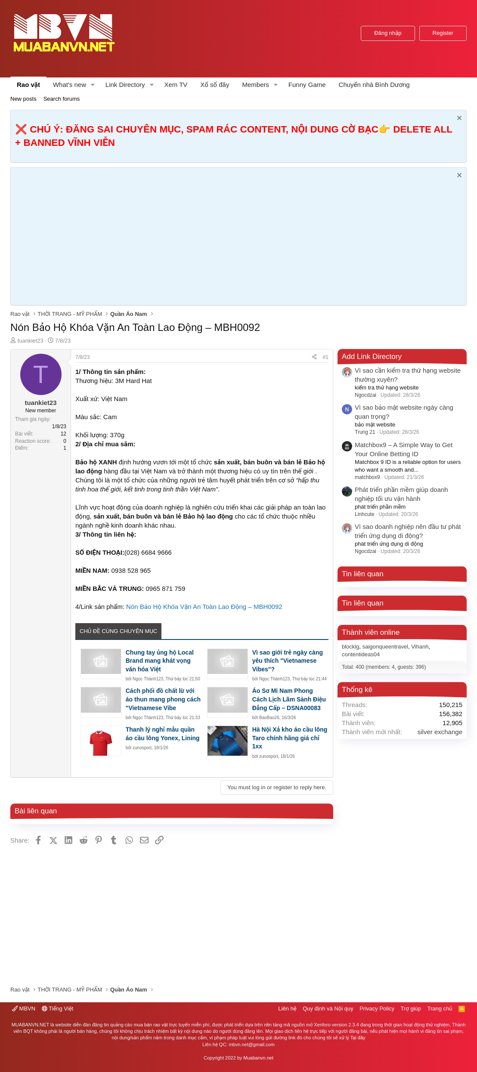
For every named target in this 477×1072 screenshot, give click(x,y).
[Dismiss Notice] (458, 119)
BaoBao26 (269, 717)
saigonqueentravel (385, 646)
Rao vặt (28, 84)
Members (255, 84)
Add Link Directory (372, 356)
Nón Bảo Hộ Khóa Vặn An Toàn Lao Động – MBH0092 (204, 606)
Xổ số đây (214, 84)
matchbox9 (367, 477)
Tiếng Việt (58, 1008)
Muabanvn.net (258, 1057)
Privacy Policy (376, 1008)
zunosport (142, 747)
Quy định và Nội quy (328, 1008)
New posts (23, 99)
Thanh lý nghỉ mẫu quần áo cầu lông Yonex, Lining (163, 733)
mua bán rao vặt (150, 1024)
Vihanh (419, 646)
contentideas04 (361, 654)
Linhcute (364, 514)
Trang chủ (439, 1008)
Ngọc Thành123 (148, 679)
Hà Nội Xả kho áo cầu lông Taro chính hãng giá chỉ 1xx (290, 738)
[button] (93, 85)
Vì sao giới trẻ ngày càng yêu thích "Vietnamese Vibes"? (287, 661)
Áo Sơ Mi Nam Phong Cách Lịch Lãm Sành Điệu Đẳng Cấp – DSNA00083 (289, 699)
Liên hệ (287, 1008)
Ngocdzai (365, 395)
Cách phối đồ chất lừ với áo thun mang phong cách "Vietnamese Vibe (163, 699)
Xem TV (175, 84)
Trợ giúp (411, 1008)
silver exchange (440, 731)
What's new (69, 84)
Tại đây (357, 1037)
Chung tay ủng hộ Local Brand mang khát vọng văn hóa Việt (160, 661)
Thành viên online (371, 632)
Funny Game (307, 84)
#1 (325, 357)
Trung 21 (365, 432)
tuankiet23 (30, 340)
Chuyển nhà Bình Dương (374, 84)
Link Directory (125, 84)
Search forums (61, 99)
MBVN (23, 1008)
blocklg (350, 646)
